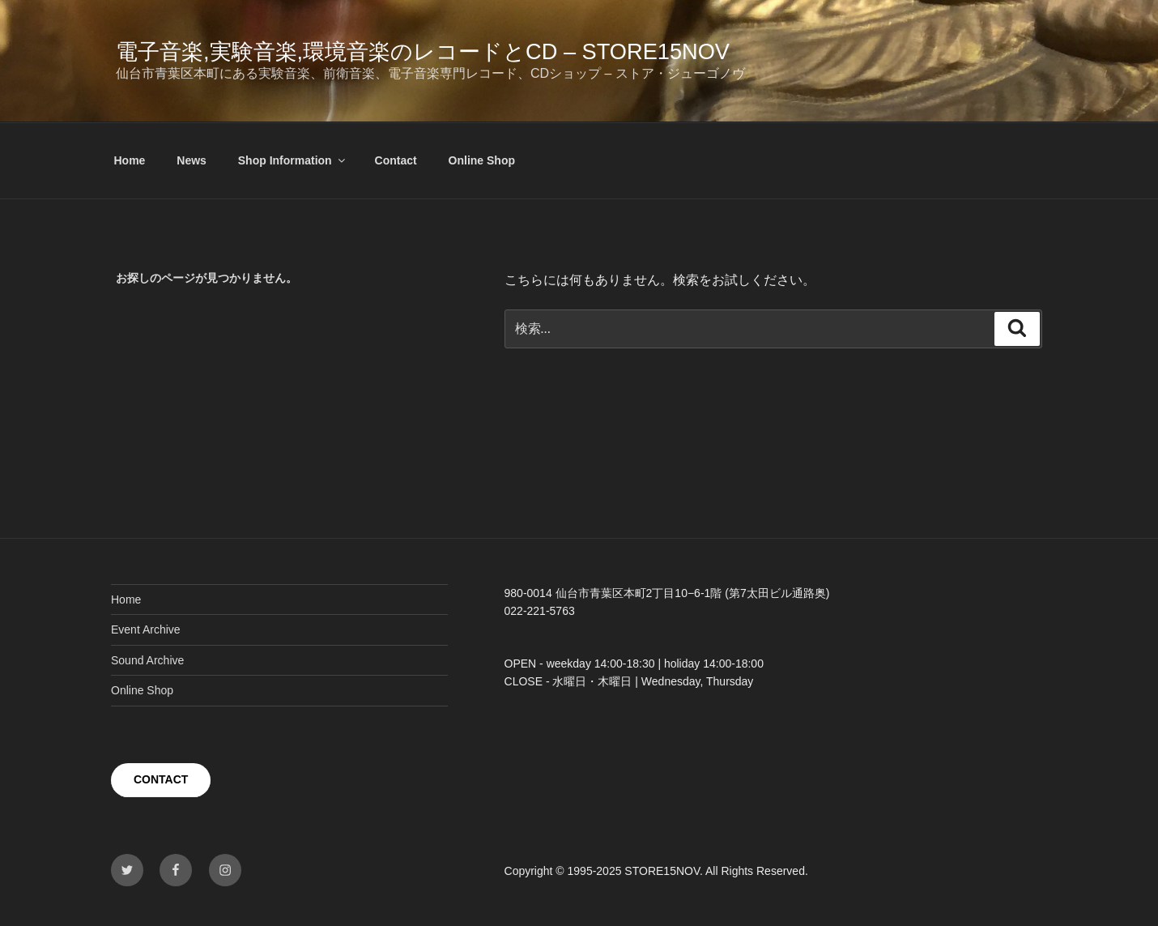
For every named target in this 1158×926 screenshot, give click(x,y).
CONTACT (161, 779)
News (191, 160)
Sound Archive (147, 660)
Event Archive (146, 629)
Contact (396, 160)
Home (130, 160)
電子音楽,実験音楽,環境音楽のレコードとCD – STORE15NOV (423, 51)
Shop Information (292, 160)
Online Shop (482, 160)
